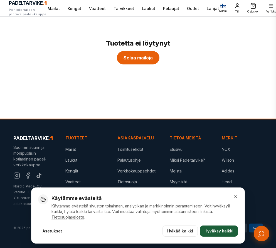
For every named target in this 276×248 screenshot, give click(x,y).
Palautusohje (129, 160)
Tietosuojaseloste (67, 217)
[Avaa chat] (261, 233)
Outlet (193, 8)
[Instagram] (16, 175)
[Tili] (237, 8)
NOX (226, 149)
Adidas (228, 171)
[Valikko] (271, 8)
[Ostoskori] (253, 8)
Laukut (148, 8)
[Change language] (223, 8)
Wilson (228, 160)
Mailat (54, 8)
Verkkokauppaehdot (136, 171)
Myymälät (178, 181)
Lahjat (213, 8)
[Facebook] (27, 175)
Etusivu (176, 149)
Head (227, 181)
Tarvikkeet (124, 8)
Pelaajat (171, 8)
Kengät (74, 8)
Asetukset (52, 231)
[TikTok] (39, 175)
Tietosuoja (127, 181)
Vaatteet (97, 8)
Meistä (176, 171)
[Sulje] (235, 196)
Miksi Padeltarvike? (187, 160)
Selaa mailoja (138, 58)
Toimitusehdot (130, 149)
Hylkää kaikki (180, 231)
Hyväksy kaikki (218, 231)
